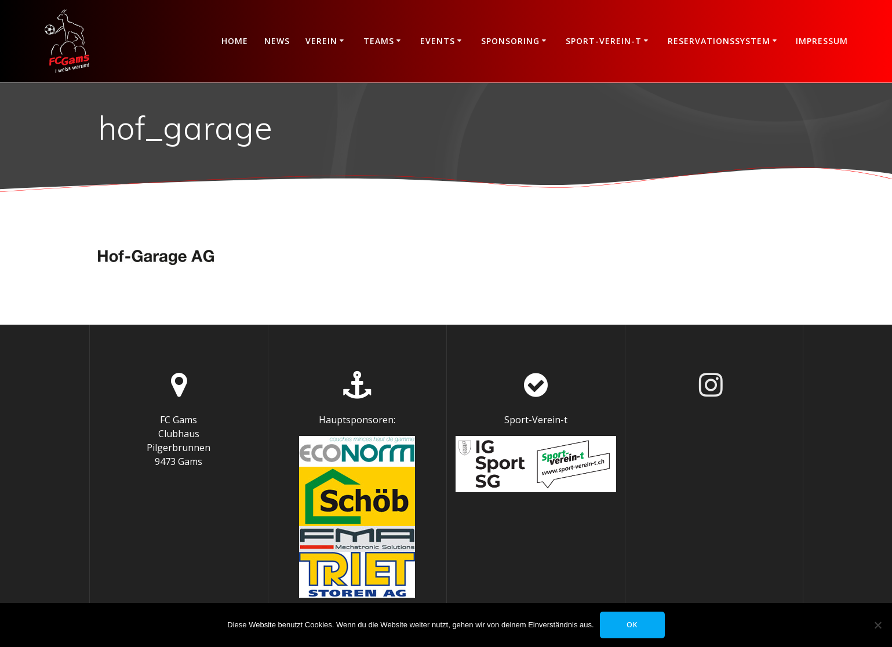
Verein (321, 40)
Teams (378, 40)
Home (234, 40)
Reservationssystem (719, 40)
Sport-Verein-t (604, 40)
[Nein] (877, 625)
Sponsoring (510, 40)
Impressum (822, 40)
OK (632, 625)
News (277, 40)
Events (437, 40)
